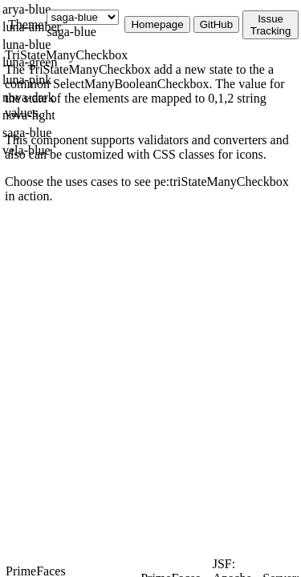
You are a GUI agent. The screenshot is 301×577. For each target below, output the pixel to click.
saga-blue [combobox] (71, 31)
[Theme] (83, 17)
